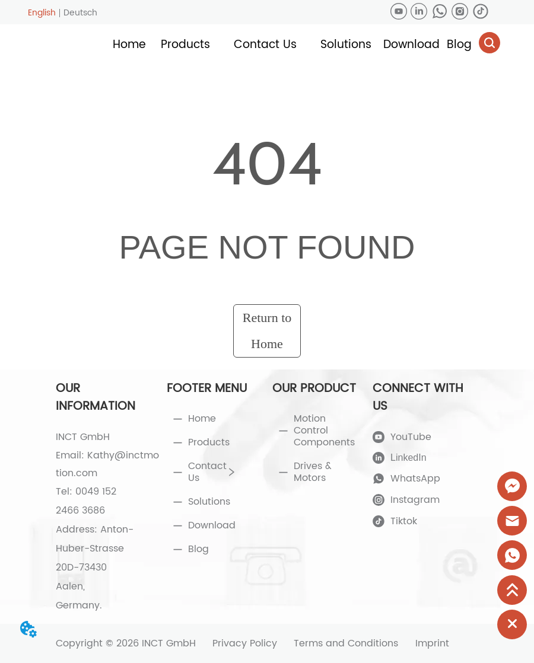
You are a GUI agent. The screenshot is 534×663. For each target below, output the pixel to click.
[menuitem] (185, 45)
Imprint (432, 643)
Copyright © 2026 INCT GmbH (126, 643)
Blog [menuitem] (459, 45)
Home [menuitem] (129, 45)
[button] (185, 45)
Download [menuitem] (411, 45)
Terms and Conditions (346, 643)
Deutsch (80, 13)
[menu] (294, 45)
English (42, 13)
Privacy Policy (244, 643)
